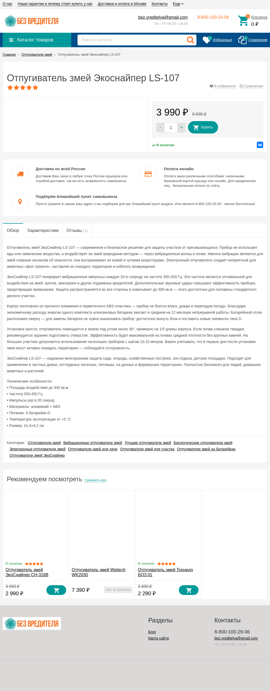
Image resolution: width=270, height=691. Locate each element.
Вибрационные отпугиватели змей (92, 443)
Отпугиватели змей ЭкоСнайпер (37, 455)
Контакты (159, 4)
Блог (152, 632)
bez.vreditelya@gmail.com (163, 17)
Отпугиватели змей (44, 443)
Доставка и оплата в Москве (122, 4)
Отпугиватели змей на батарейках (206, 449)
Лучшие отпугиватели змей (148, 443)
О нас (7, 4)
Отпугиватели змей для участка (147, 449)
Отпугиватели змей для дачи (92, 449)
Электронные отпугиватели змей (37, 449)
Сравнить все (96, 480)
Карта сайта (158, 638)
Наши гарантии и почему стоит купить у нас (55, 4)
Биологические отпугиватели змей (203, 443)
